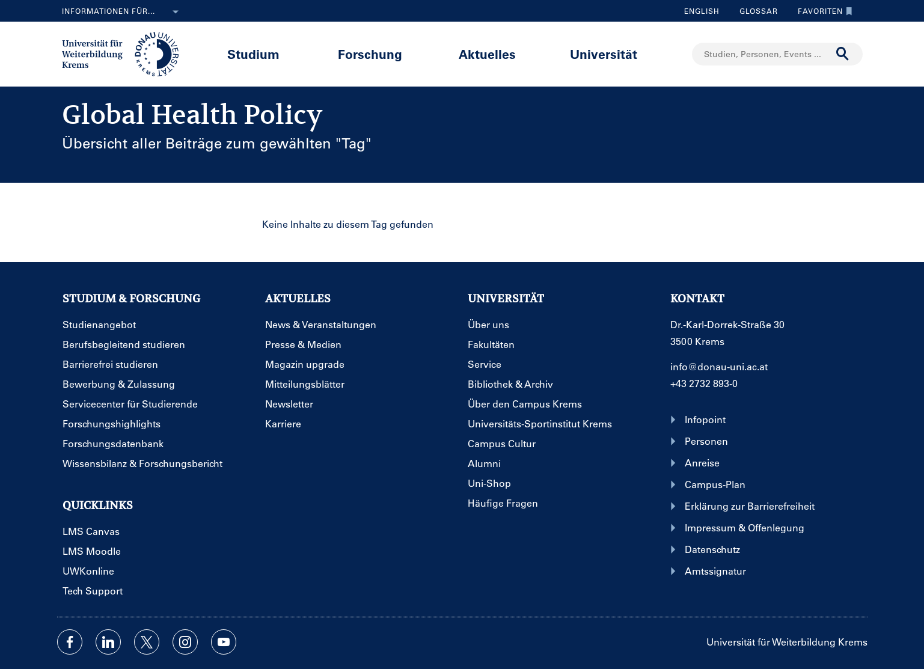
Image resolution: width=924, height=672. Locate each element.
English (702, 11)
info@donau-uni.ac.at (719, 366)
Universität (603, 54)
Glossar (754, 11)
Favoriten (822, 11)
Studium (253, 54)
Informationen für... (122, 12)
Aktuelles (487, 54)
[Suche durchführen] (843, 54)
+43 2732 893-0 (704, 383)
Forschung (370, 54)
